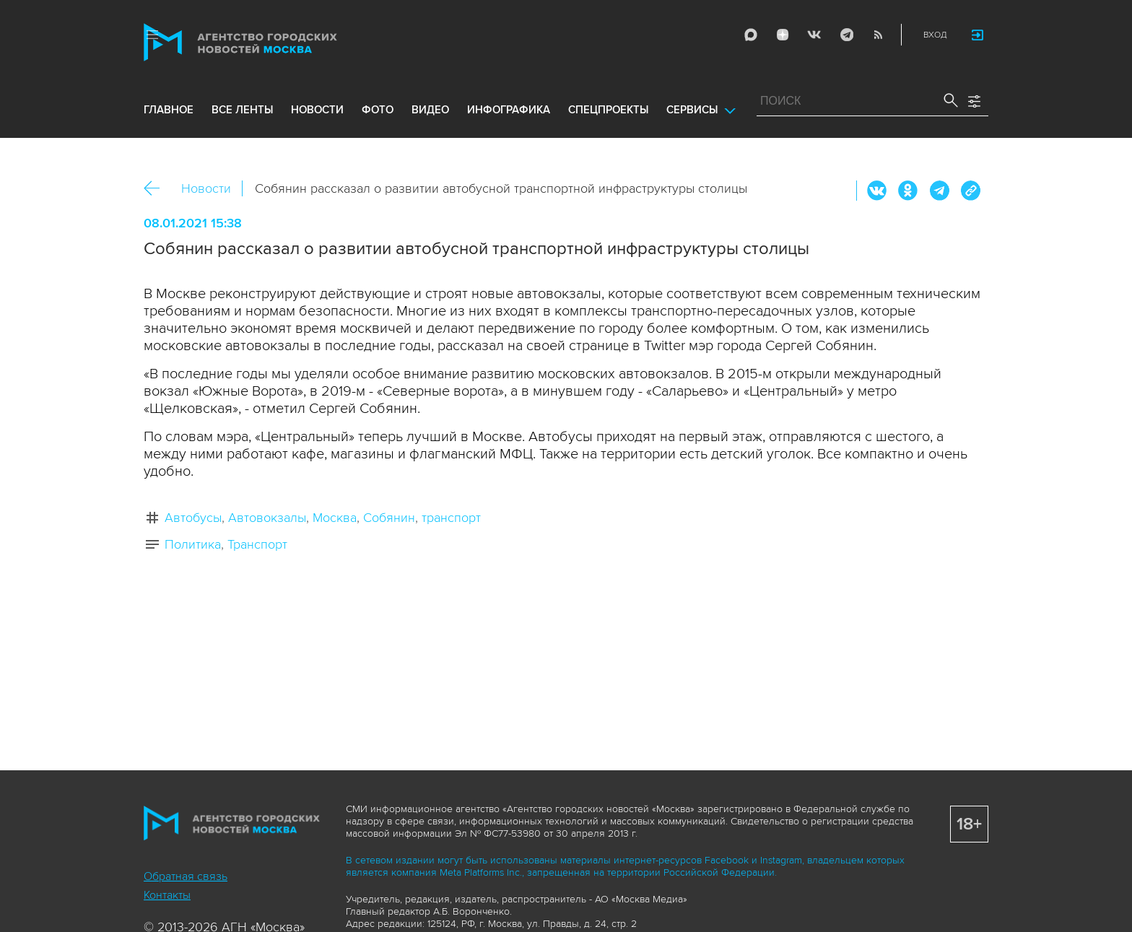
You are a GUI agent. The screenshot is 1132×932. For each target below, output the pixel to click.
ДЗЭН (782, 34)
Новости (206, 188)
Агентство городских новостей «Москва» (268, 42)
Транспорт (257, 544)
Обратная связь (185, 876)
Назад (157, 189)
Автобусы (193, 518)
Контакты (167, 895)
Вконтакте (877, 190)
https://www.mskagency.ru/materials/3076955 (970, 190)
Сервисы (692, 109)
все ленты (242, 109)
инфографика (508, 109)
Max (751, 34)
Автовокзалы (267, 518)
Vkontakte (814, 34)
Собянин (389, 518)
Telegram (846, 34)
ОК (908, 190)
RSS (878, 34)
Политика (193, 544)
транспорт (451, 518)
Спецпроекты (608, 109)
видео (430, 109)
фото (377, 109)
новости (317, 109)
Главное (168, 109)
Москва (335, 518)
